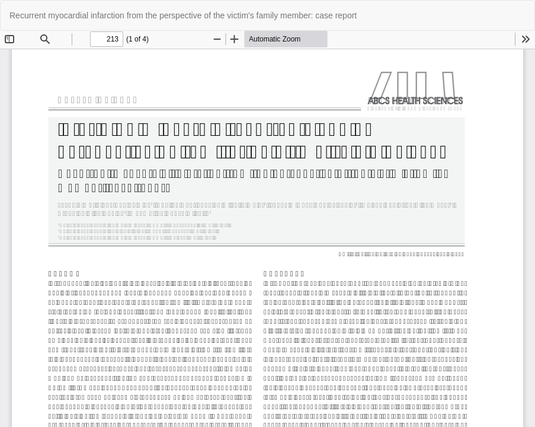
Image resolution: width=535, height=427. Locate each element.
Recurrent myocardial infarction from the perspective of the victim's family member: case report (183, 15)
